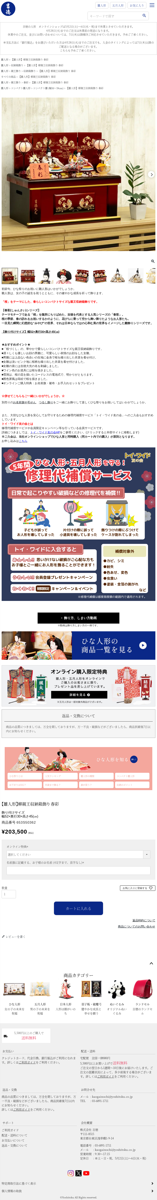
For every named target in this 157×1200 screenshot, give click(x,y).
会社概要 (86, 1123)
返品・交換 (9, 1090)
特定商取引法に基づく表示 (19, 1183)
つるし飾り (46, 402)
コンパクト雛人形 (20, 88)
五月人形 (118, 5)
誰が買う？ (86, 784)
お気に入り (137, 5)
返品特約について (143, 920)
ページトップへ (151, 963)
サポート (8, 1123)
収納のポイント (124, 784)
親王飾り (16, 71)
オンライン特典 (18, 846)
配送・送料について (14, 1135)
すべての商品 (8, 76)
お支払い (8, 1051)
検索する (144, 16)
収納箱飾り (17, 65)
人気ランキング (53, 776)
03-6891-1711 (100, 1101)
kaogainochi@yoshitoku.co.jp (112, 1096)
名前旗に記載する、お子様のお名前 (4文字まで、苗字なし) (46, 862)
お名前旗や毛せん (24, 402)
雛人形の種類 (87, 776)
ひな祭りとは (16, 776)
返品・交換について (14, 1145)
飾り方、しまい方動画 (80, 618)
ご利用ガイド (27, 1062)
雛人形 (102, 5)
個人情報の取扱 (12, 1191)
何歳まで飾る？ (53, 784)
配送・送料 (88, 1051)
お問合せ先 (88, 1090)
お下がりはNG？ (17, 784)
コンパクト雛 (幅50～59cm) (48, 88)
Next (151, 174)
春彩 (26, 82)
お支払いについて (13, 1140)
